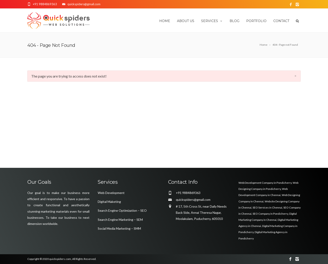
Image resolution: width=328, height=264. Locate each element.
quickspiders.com (60, 259)
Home (164, 21)
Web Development (111, 193)
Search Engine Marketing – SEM (120, 219)
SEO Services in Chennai (267, 207)
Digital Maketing (109, 202)
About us (185, 21)
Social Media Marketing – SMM (119, 228)
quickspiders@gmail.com (193, 199)
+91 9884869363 (45, 4)
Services (212, 21)
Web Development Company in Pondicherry (265, 182)
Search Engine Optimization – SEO (122, 210)
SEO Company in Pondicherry (270, 213)
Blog (234, 21)
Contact (281, 21)
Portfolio (256, 21)
